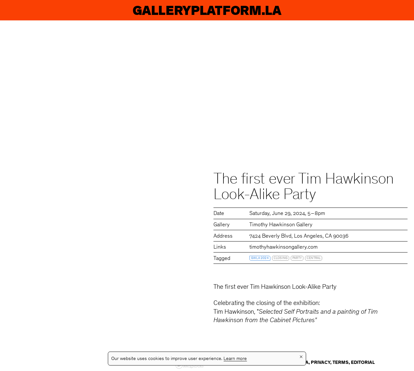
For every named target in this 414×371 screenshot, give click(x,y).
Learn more (235, 358)
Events (84, 10)
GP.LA (24, 10)
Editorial (363, 362)
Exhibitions (167, 10)
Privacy (320, 362)
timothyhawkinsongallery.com (283, 247)
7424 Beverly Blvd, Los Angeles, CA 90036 (298, 236)
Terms (340, 362)
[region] (103, 195)
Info (392, 10)
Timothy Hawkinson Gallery (280, 225)
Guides (336, 10)
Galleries (260, 10)
